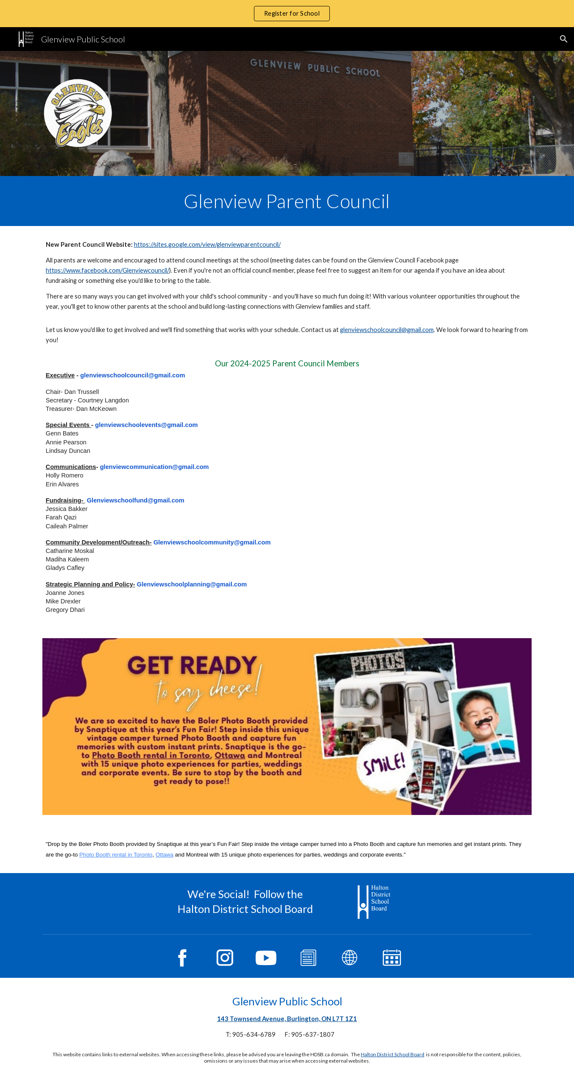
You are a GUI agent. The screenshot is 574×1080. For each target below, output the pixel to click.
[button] (564, 39)
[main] (287, 201)
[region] (287, 13)
